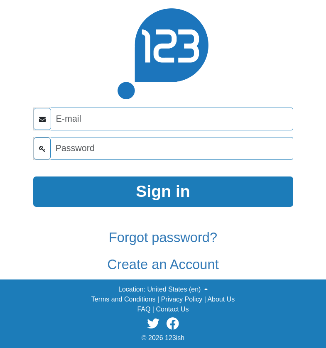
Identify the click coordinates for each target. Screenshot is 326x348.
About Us (221, 299)
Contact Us (172, 309)
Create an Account (162, 264)
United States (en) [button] (174, 289)
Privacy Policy (182, 299)
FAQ (143, 309)
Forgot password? (163, 237)
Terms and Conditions (123, 299)
